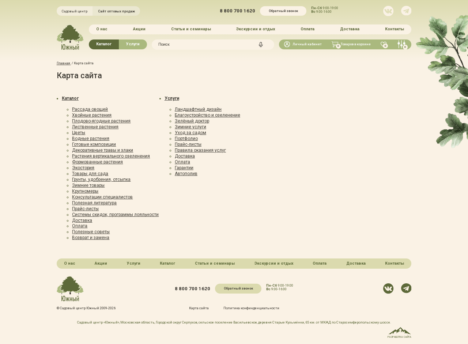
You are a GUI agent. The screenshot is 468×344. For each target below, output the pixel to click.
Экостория (83, 167)
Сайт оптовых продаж (116, 11)
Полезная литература (94, 202)
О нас (101, 29)
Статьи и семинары (191, 29)
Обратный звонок (283, 11)
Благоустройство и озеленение (207, 115)
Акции (139, 29)
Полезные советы (91, 231)
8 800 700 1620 (237, 10)
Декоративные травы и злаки (102, 150)
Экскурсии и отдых (255, 29)
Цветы (78, 132)
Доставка (349, 29)
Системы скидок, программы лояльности (115, 214)
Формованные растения (97, 162)
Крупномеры (85, 191)
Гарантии (184, 167)
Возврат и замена (90, 237)
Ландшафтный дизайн (198, 109)
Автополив (186, 173)
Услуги (133, 44)
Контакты (394, 29)
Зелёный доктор (192, 121)
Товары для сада (90, 173)
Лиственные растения (95, 126)
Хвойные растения (92, 115)
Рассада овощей (90, 109)
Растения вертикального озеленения (111, 156)
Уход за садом (190, 132)
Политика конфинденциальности (251, 308)
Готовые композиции (94, 144)
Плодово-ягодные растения (101, 121)
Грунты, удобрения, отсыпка (101, 179)
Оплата (307, 29)
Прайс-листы (85, 208)
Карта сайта (199, 308)
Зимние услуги (190, 126)
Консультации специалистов (102, 197)
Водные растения (90, 138)
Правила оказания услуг (200, 150)
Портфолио (186, 138)
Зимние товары (88, 185)
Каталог (104, 44)
